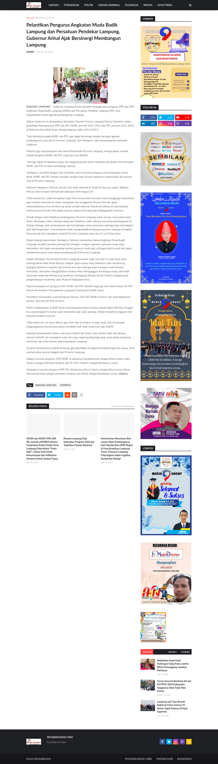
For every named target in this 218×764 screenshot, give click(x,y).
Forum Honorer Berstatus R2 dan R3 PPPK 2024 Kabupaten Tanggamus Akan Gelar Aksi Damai (174, 686)
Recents (172, 652)
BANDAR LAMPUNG (45, 18)
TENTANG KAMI (164, 759)
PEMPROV (65, 385)
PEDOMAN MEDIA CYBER (138, 759)
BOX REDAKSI (184, 759)
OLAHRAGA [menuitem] (131, 5)
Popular (147, 652)
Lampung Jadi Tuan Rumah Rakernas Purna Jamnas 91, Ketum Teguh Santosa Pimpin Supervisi (172, 706)
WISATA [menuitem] (147, 5)
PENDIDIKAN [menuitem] (71, 5)
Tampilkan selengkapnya (123, 406)
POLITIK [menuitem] (88, 5)
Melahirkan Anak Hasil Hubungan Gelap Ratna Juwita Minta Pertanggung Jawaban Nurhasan (173, 665)
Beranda (30, 18)
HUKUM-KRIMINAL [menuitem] (109, 5)
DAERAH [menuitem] (54, 5)
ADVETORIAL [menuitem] (165, 5)
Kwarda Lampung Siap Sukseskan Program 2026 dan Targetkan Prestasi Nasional (79, 442)
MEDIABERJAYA (42, 759)
